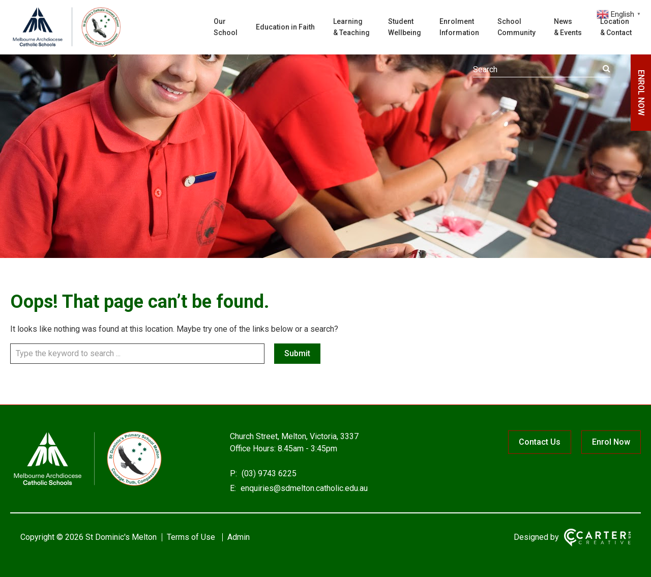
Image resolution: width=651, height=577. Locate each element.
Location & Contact (616, 27)
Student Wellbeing (404, 27)
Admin (238, 537)
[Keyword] (541, 69)
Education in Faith (285, 27)
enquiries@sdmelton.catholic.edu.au (303, 488)
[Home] (86, 485)
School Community (516, 27)
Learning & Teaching (351, 27)
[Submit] (606, 69)
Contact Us (539, 442)
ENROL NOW (641, 93)
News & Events (568, 27)
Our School (226, 27)
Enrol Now (611, 442)
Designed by (536, 537)
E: (233, 488)
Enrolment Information (459, 27)
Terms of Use (191, 537)
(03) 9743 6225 (268, 473)
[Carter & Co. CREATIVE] (597, 537)
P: (233, 473)
